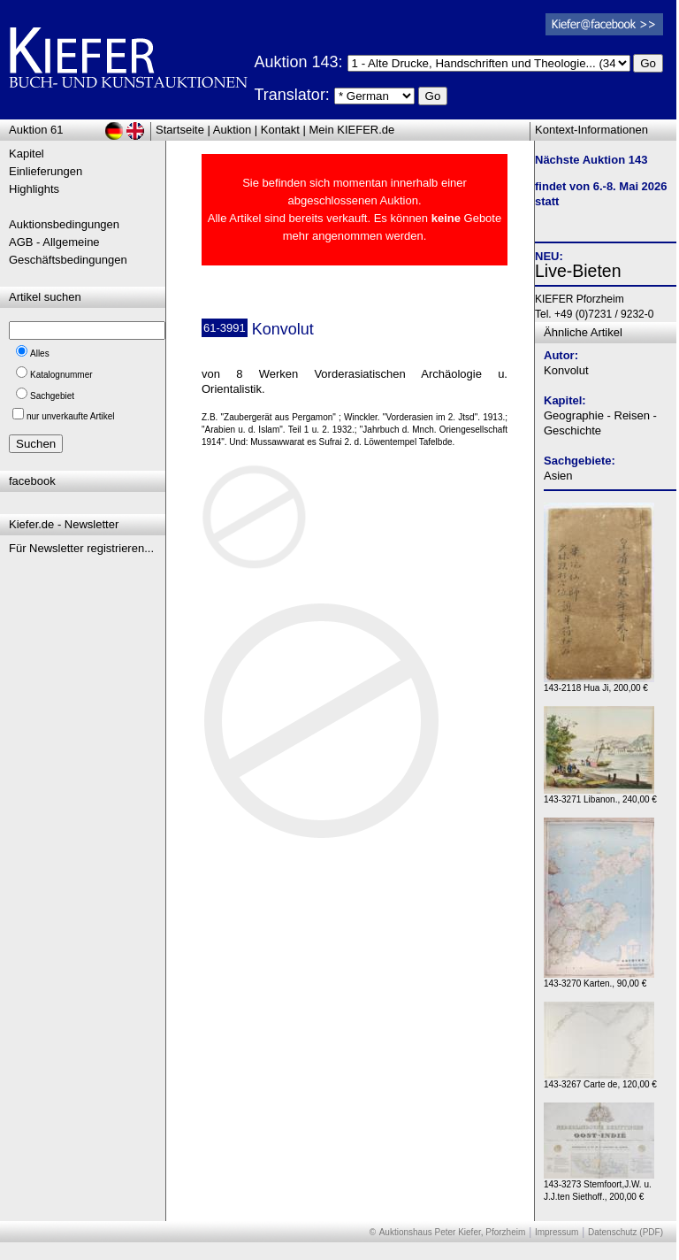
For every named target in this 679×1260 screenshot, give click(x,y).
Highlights (34, 189)
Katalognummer (61, 375)
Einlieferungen (45, 171)
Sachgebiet (52, 396)
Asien (558, 475)
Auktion (232, 129)
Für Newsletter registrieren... (81, 548)
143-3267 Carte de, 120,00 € (600, 1080)
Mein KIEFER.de (352, 129)
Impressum (556, 1232)
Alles (40, 353)
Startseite (180, 129)
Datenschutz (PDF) (625, 1232)
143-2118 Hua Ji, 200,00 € (599, 683)
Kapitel (26, 153)
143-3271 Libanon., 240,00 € (600, 795)
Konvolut (566, 370)
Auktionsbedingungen (64, 224)
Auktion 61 (36, 129)
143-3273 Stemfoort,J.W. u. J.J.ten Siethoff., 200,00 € (599, 1186)
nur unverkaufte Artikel (71, 416)
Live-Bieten (578, 270)
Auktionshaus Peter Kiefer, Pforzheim (452, 1232)
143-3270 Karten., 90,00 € (599, 979)
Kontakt (280, 129)
